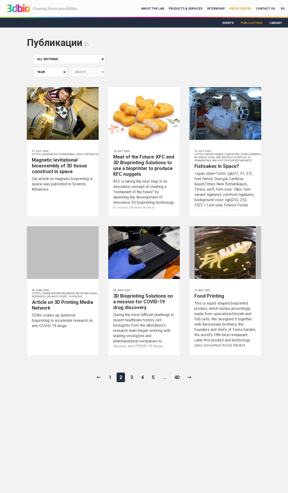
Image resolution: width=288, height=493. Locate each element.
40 (177, 377)
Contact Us (265, 8)
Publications (251, 23)
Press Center (240, 8)
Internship (216, 8)
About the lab (152, 8)
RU (283, 8)
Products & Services (185, 8)
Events (228, 23)
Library (276, 23)
